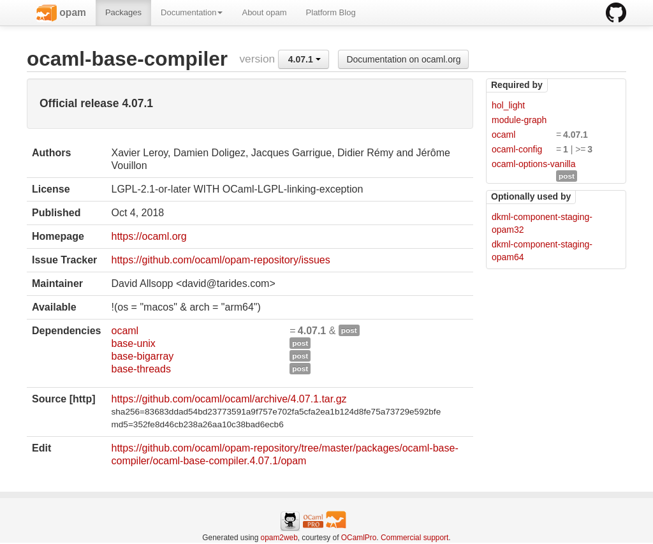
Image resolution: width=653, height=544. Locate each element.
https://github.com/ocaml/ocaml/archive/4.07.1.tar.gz (228, 398)
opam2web (279, 537)
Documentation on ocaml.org (403, 59)
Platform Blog (331, 12)
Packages (123, 12)
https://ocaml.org (148, 236)
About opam (264, 12)
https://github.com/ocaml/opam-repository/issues (220, 259)
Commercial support (414, 537)
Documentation (192, 12)
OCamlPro (359, 537)
